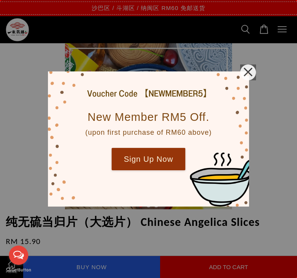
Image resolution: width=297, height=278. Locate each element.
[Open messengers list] (18, 255)
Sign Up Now (148, 159)
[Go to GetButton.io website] (18, 270)
